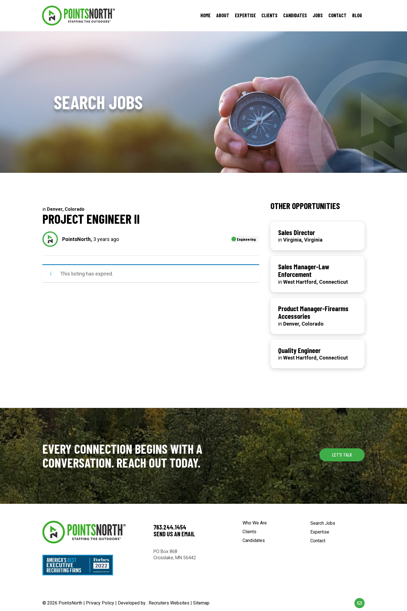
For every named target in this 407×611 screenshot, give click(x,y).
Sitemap (201, 603)
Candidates (254, 540)
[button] (342, 454)
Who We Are (255, 523)
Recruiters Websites (169, 603)
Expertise (319, 532)
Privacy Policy (100, 603)
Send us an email (174, 533)
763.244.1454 (169, 527)
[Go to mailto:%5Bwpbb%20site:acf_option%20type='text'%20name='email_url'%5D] (359, 603)
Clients (249, 532)
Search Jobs (322, 523)
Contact (317, 541)
